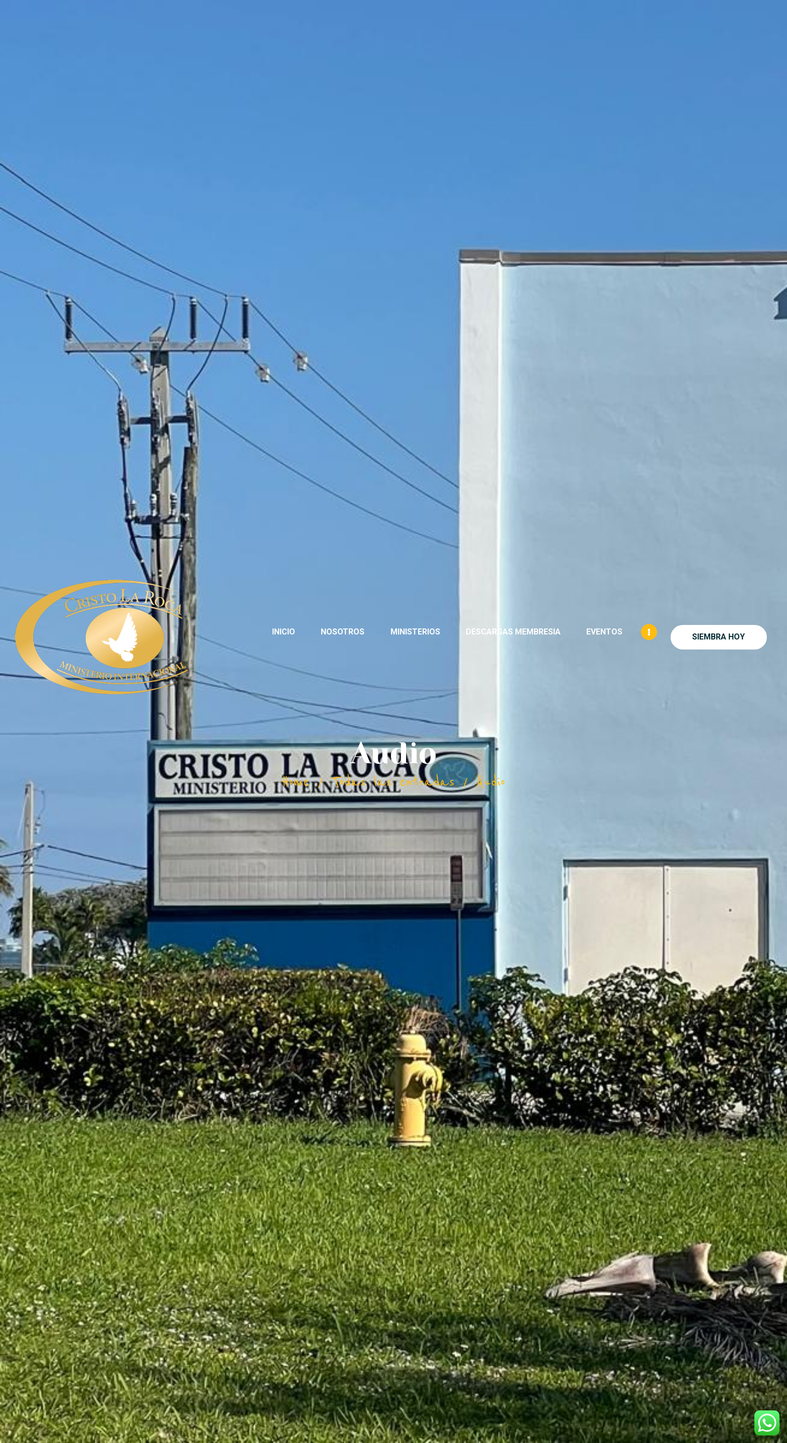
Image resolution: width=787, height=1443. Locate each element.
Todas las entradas (393, 782)
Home (296, 782)
